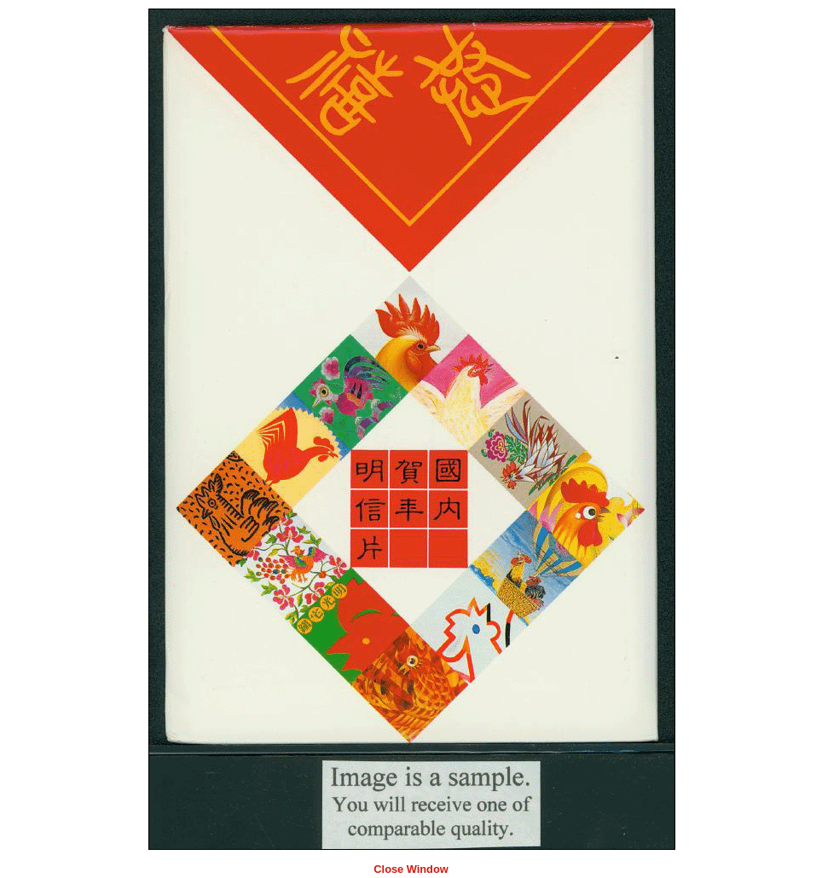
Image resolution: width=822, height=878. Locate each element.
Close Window (410, 869)
